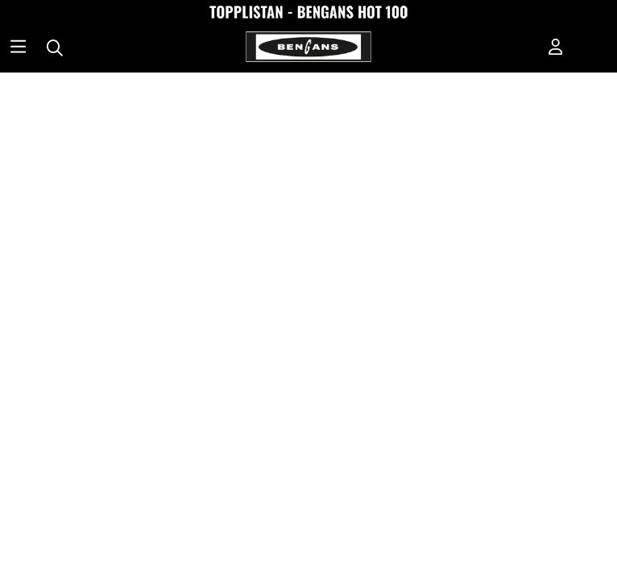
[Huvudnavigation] (18, 48)
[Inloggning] (556, 48)
